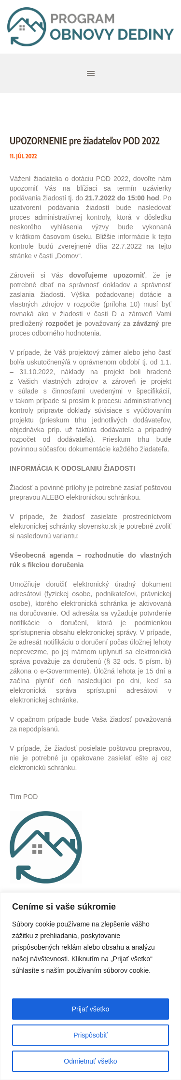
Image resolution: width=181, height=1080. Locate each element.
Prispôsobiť (90, 1035)
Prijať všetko (91, 1009)
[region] (90, 986)
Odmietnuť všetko (90, 1061)
